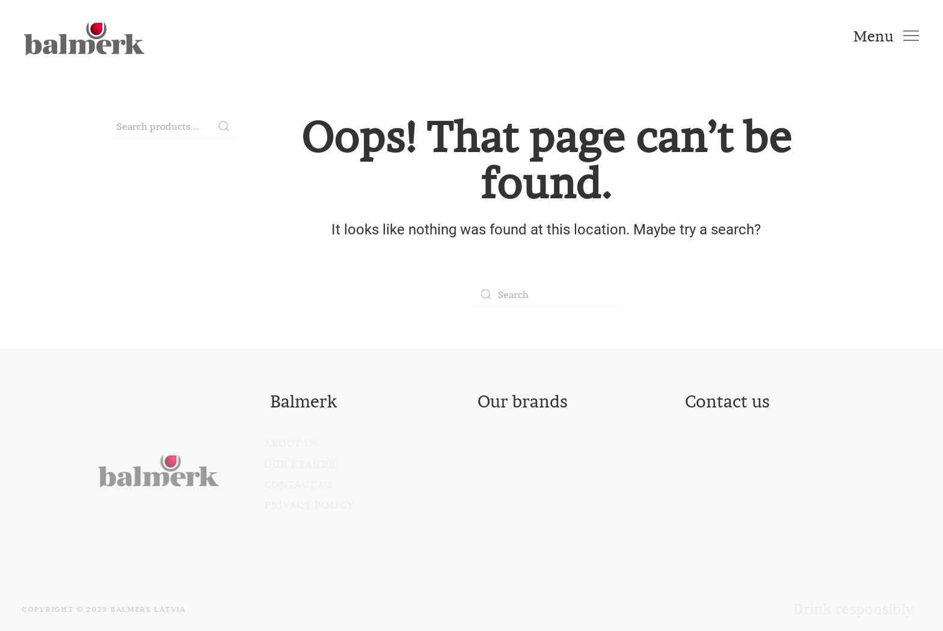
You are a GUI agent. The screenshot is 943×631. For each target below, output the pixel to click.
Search (224, 126)
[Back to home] (84, 36)
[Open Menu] (886, 36)
